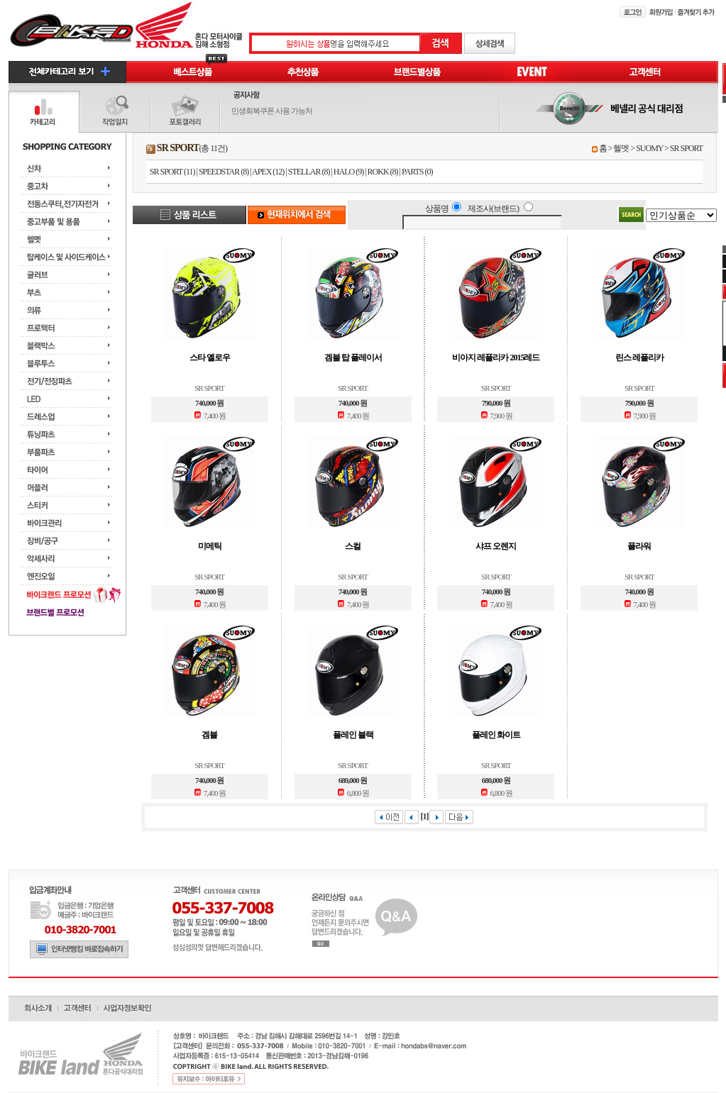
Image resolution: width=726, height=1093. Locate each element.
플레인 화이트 (496, 735)
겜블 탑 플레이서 (353, 357)
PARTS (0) (417, 172)
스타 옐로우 (209, 357)
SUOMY (649, 148)
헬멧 (621, 148)
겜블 (209, 735)
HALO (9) (348, 172)
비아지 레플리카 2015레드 (495, 357)
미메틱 (209, 546)
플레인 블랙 (353, 735)
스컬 (353, 546)
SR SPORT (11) (172, 172)
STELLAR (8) (309, 172)
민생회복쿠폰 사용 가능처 (271, 110)
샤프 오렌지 (495, 546)
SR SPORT (686, 148)
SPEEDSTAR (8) (223, 172)
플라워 (639, 546)
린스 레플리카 (639, 357)
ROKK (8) (383, 172)
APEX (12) (268, 172)
